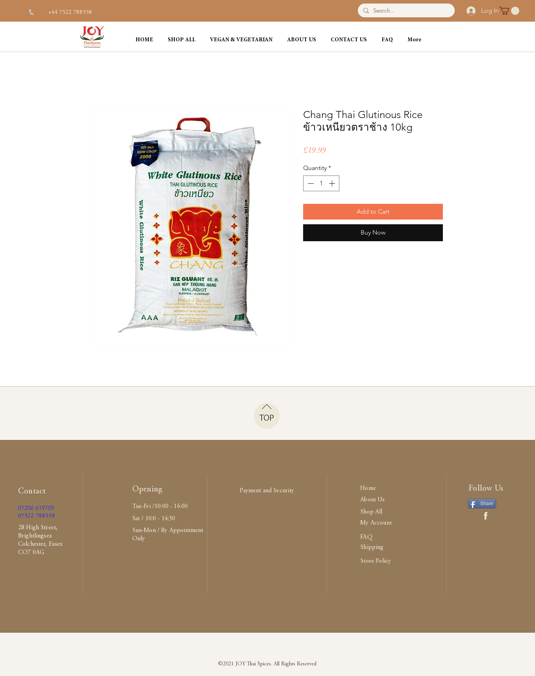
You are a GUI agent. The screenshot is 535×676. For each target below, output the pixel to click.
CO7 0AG (31, 552)
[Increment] (332, 183)
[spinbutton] (321, 183)
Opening (147, 490)
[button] (509, 11)
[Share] (482, 503)
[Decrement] (309, 183)
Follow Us (485, 489)
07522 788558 (36, 516)
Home (368, 488)
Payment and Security (267, 491)
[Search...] (405, 11)
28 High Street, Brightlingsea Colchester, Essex (40, 536)
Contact (32, 492)
